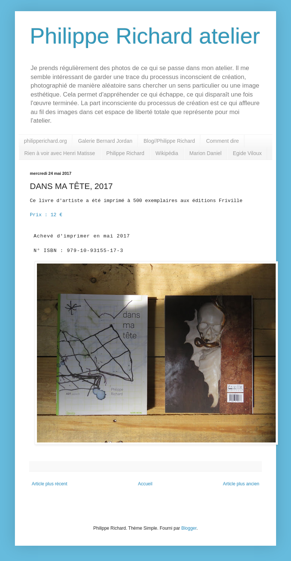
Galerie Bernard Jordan (105, 141)
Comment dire (222, 141)
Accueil (145, 483)
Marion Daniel (206, 153)
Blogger (189, 528)
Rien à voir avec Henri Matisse (59, 153)
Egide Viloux (247, 153)
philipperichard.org (45, 141)
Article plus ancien (241, 483)
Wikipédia (167, 153)
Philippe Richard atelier (145, 35)
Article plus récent (49, 483)
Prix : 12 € (46, 215)
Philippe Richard (125, 153)
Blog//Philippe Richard (169, 141)
